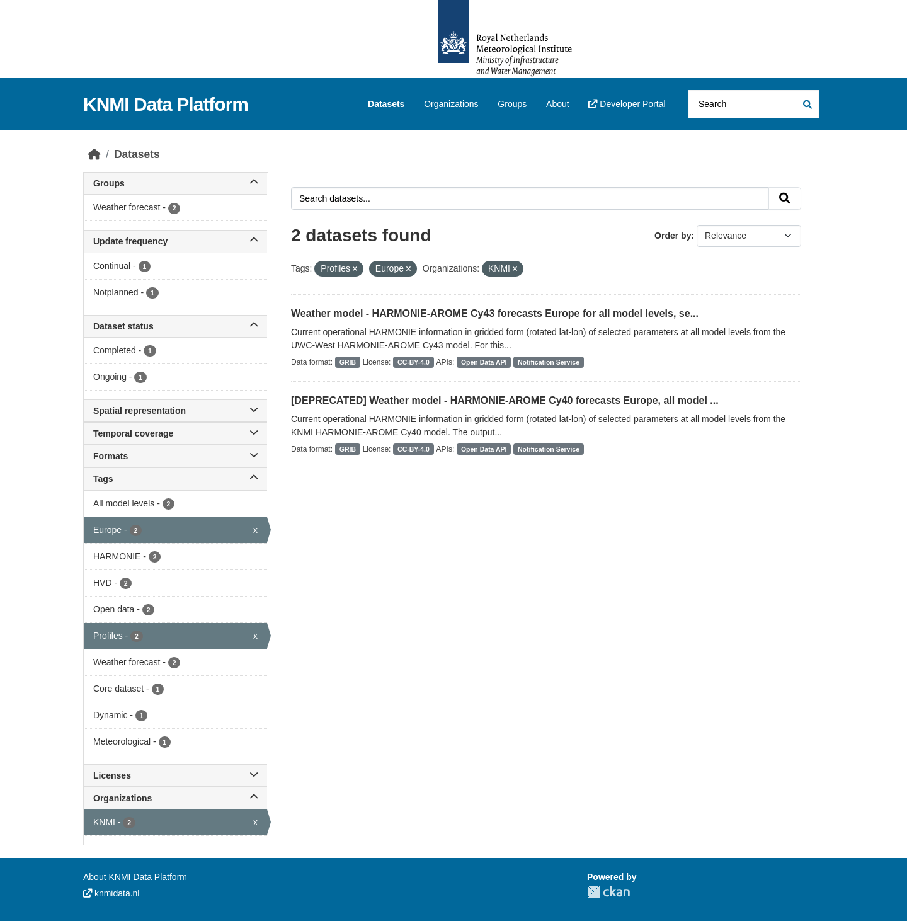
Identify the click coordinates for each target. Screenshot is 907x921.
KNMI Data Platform (165, 104)
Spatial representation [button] (175, 410)
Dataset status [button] (175, 326)
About (557, 104)
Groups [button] (175, 183)
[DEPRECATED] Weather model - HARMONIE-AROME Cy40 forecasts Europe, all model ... (505, 400)
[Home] (94, 154)
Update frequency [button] (175, 241)
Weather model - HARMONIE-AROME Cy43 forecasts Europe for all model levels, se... (495, 313)
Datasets (386, 104)
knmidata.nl (111, 893)
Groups (512, 104)
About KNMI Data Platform (135, 877)
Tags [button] (175, 478)
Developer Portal (626, 104)
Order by (672, 236)
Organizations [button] (175, 798)
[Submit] (807, 104)
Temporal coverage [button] (175, 433)
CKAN (608, 891)
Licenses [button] (175, 775)
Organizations (451, 104)
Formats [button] (175, 456)
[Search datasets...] (753, 104)
